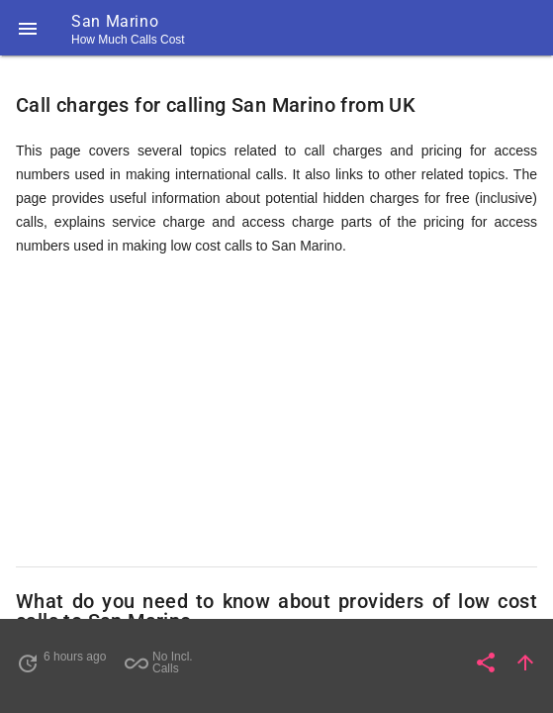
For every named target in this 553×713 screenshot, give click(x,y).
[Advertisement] (276, 412)
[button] (27, 27)
